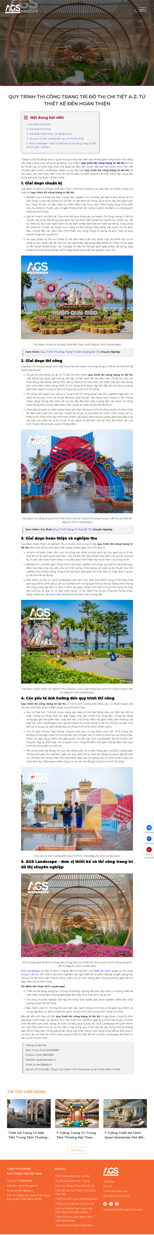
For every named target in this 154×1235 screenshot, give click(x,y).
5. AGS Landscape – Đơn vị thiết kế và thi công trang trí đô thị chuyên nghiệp (61, 146)
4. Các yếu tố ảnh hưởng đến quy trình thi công (55, 139)
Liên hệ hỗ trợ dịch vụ (116, 1196)
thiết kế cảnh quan (106, 971)
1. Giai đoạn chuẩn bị (38, 124)
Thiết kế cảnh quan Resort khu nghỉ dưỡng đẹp (74, 1219)
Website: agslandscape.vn (22, 1186)
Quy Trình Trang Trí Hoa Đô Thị (72, 530)
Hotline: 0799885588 (19, 1181)
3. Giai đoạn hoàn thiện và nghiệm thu (49, 134)
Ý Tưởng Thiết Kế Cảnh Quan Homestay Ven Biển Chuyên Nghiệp (125, 1136)
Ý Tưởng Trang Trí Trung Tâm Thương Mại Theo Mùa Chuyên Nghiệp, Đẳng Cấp (76, 1136)
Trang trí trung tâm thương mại (74, 1204)
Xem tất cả (77, 1150)
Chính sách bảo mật (115, 1191)
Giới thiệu (109, 1182)
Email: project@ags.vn (20, 1191)
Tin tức (107, 1187)
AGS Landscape (30, 971)
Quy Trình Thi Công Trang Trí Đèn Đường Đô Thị (70, 352)
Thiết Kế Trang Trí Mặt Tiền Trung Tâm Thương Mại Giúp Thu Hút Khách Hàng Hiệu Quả (27, 1136)
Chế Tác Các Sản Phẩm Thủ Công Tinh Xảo (75, 1193)
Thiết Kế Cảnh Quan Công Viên (74, 1226)
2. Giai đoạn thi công (38, 129)
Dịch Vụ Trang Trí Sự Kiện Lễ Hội (74, 1186)
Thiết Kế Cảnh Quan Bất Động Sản (76, 1199)
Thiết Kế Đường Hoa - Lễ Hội (72, 1176)
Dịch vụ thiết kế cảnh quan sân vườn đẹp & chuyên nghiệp (74, 1211)
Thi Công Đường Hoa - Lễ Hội (72, 1181)
